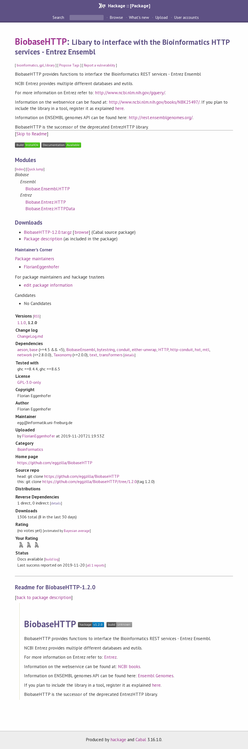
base (34, 349)
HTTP (163, 349)
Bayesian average (77, 531)
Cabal (141, 739)
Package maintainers (34, 259)
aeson (22, 349)
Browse (116, 17)
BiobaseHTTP (41, 41)
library (49, 65)
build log (51, 559)
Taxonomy (62, 354)
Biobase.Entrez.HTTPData (50, 209)
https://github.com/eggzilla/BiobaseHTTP (54, 462)
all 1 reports (96, 565)
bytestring (106, 349)
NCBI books (129, 666)
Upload (161, 17)
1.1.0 (21, 322)
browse (82, 232)
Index (20, 169)
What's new (139, 17)
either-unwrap (144, 349)
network (24, 354)
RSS (37, 316)
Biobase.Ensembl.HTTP (47, 189)
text (93, 354)
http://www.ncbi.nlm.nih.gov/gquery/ (130, 93)
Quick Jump (35, 169)
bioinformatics (27, 65)
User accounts (186, 17)
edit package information (48, 285)
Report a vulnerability (99, 65)
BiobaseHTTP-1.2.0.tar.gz (48, 232)
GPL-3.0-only (29, 382)
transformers (110, 354)
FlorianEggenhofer (41, 267)
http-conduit (181, 349)
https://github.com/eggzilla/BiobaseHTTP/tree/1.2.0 (89, 481)
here (119, 108)
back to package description (43, 597)
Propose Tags (69, 65)
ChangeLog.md (30, 336)
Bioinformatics (30, 449)
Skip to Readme (31, 134)
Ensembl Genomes (155, 676)
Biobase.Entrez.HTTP (45, 202)
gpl (41, 65)
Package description (43, 239)
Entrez (110, 657)
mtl (206, 349)
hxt (198, 349)
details (129, 355)
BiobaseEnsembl (80, 349)
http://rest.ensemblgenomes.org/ (161, 117)
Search (59, 17)
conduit (123, 349)
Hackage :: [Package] (129, 6)
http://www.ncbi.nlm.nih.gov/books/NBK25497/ (154, 102)
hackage (118, 739)
